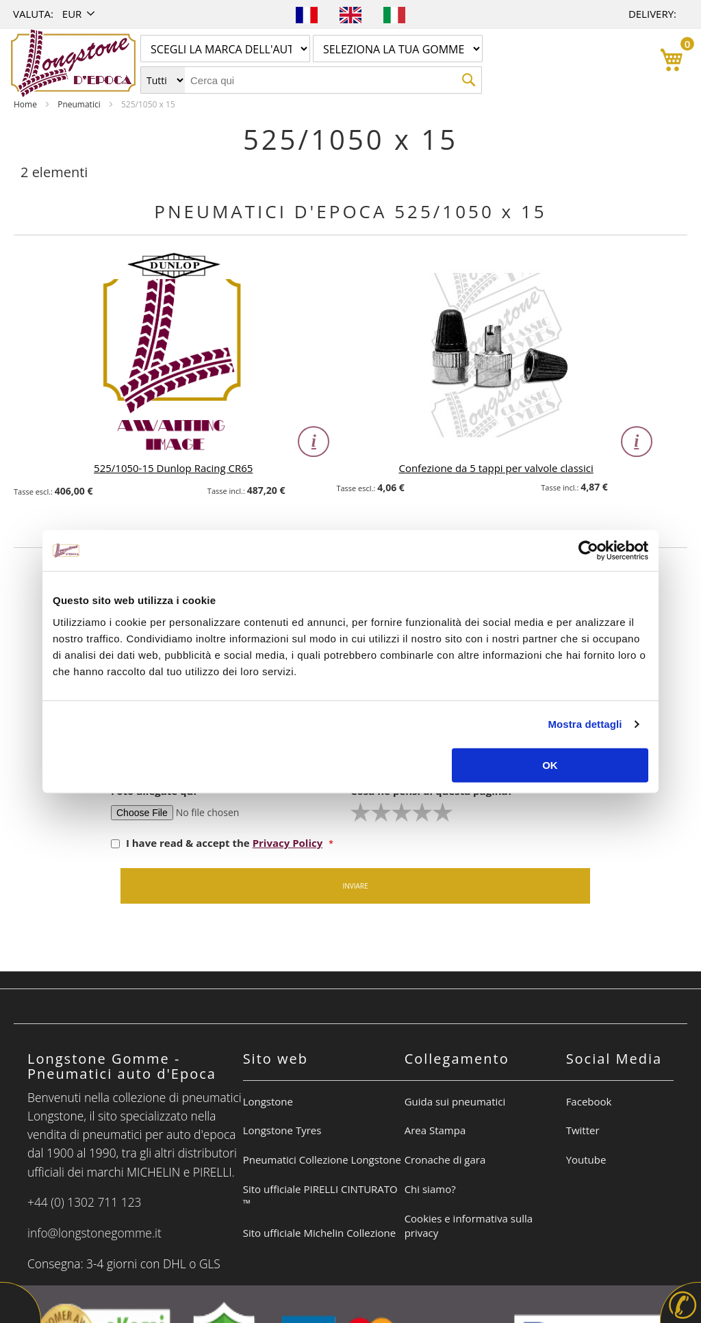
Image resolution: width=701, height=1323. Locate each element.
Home (26, 104)
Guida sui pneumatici (455, 1101)
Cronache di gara (445, 1159)
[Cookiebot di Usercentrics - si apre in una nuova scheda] (588, 550)
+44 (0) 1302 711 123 (84, 1202)
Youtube (586, 1159)
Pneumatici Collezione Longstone (322, 1159)
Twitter (583, 1130)
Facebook (589, 1101)
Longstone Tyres (282, 1130)
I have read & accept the (218, 843)
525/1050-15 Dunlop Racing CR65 (173, 468)
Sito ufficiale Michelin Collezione (319, 1233)
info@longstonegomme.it (94, 1232)
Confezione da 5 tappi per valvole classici (495, 468)
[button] (79, 14)
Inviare (355, 886)
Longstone (268, 1101)
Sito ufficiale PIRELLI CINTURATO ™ (320, 1196)
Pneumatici (80, 104)
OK (550, 764)
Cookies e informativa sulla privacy (469, 1225)
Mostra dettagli (585, 724)
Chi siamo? (430, 1189)
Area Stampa (435, 1130)
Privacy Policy (288, 843)
